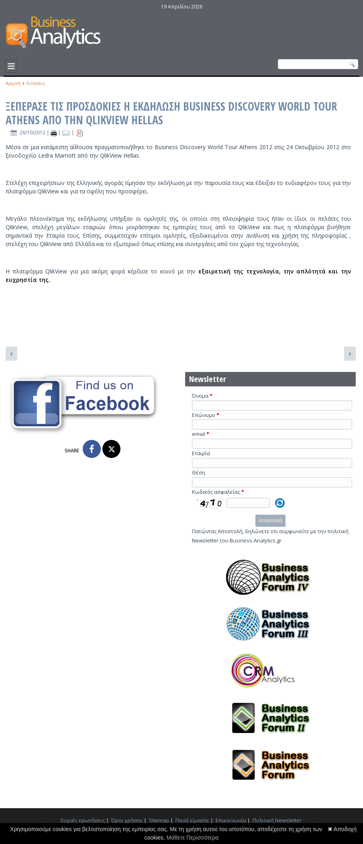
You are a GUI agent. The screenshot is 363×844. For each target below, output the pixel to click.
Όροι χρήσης (127, 820)
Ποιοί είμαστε (192, 820)
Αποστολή (270, 520)
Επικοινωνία (231, 820)
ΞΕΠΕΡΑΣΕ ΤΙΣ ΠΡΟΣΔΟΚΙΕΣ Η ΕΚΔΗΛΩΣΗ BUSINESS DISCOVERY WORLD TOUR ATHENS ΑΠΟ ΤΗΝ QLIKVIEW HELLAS (171, 113)
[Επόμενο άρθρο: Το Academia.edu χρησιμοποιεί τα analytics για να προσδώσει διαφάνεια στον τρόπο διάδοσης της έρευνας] (350, 354)
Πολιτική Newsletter (277, 820)
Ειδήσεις (36, 83)
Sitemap (159, 820)
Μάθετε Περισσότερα (193, 837)
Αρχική (13, 83)
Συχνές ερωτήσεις (83, 820)
